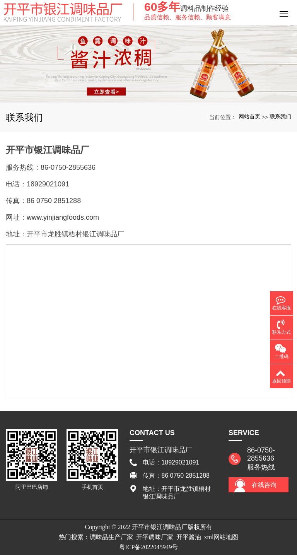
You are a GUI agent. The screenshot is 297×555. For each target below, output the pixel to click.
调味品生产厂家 (111, 537)
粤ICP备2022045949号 (148, 547)
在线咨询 (264, 485)
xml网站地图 (221, 537)
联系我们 (280, 116)
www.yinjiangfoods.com (63, 217)
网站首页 (249, 116)
